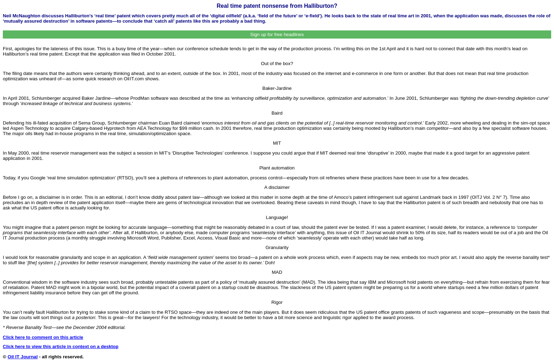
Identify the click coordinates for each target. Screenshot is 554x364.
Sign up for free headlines (277, 34)
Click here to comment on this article (43, 337)
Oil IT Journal (23, 356)
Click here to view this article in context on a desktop (60, 346)
